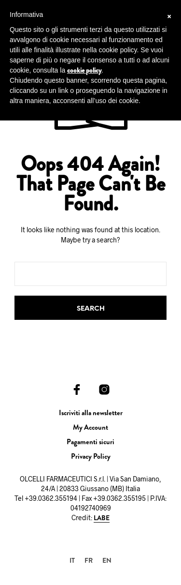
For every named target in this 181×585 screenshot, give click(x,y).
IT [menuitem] (72, 560)
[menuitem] (72, 560)
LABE (102, 518)
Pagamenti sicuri (90, 441)
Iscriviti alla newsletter (91, 412)
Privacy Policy (91, 456)
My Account (90, 427)
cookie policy (84, 70)
